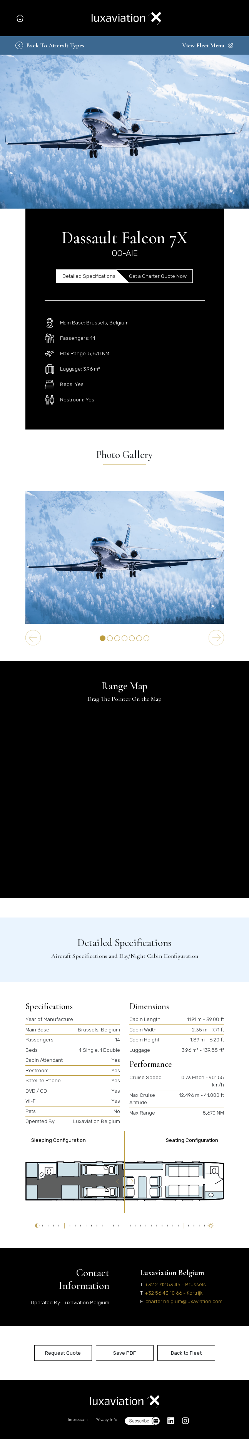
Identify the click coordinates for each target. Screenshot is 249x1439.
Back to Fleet (186, 1353)
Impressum (78, 1419)
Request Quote (63, 1353)
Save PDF (124, 1353)
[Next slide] (216, 637)
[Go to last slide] (33, 637)
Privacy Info (106, 1419)
